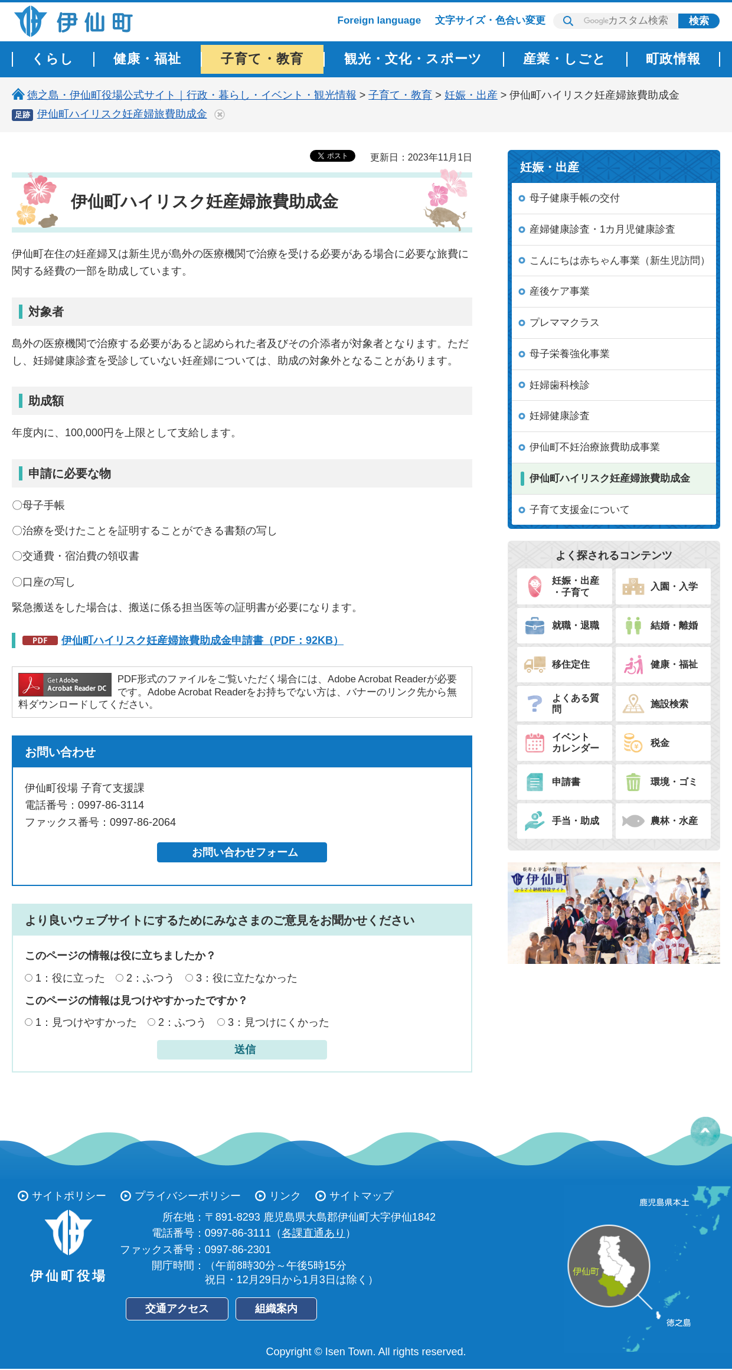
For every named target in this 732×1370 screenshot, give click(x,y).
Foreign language (379, 20)
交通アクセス (177, 1309)
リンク (285, 1196)
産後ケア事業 (560, 291)
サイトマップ (361, 1196)
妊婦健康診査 (560, 415)
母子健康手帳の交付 (575, 198)
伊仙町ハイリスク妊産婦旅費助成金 (122, 114)
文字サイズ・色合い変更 (490, 20)
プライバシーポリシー (188, 1196)
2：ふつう (150, 978)
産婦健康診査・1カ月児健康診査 (602, 229)
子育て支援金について (580, 509)
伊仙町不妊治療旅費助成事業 (595, 447)
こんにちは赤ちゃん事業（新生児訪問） (620, 260)
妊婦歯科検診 (560, 385)
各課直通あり (313, 1233)
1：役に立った (70, 978)
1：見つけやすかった (86, 1022)
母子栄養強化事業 (570, 353)
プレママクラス (565, 322)
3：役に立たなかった (247, 978)
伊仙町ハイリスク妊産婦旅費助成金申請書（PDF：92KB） (202, 640)
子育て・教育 (400, 95)
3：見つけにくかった (278, 1022)
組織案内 (276, 1309)
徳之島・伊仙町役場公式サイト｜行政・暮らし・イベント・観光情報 (192, 95)
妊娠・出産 (471, 95)
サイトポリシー (69, 1196)
